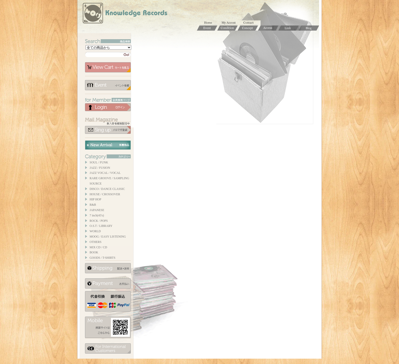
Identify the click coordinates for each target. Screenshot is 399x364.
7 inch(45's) (97, 215)
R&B (93, 204)
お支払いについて (108, 283)
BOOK (94, 252)
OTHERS (96, 242)
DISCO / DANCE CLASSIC (107, 189)
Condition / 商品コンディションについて (227, 28)
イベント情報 (108, 85)
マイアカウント (230, 22)
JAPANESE (97, 210)
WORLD (95, 231)
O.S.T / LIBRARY (101, 226)
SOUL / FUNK (99, 162)
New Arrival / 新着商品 (108, 145)
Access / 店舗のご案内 (268, 28)
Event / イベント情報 (207, 28)
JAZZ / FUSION (100, 168)
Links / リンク (288, 28)
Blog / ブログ (309, 28)
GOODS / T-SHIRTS (102, 257)
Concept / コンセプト (248, 28)
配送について (108, 268)
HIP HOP (95, 199)
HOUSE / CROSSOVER (105, 194)
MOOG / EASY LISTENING (108, 236)
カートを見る (108, 67)
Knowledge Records (124, 14)
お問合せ (250, 22)
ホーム (210, 22)
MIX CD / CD (98, 247)
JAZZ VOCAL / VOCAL (105, 173)
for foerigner (108, 348)
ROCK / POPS (99, 221)
